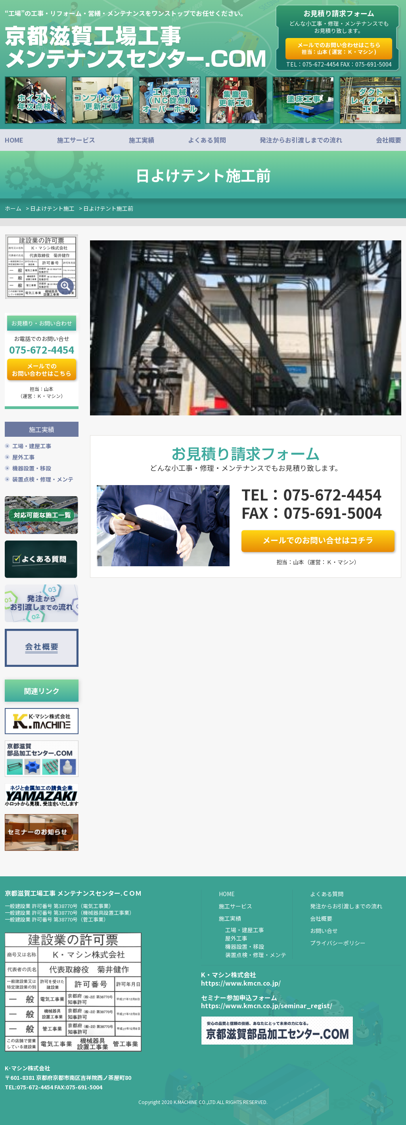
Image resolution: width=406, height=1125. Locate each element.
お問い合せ (324, 930)
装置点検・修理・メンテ (42, 478)
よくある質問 (207, 140)
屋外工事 (23, 456)
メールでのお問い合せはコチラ (317, 540)
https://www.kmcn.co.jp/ (241, 982)
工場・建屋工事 (31, 445)
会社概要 (388, 140)
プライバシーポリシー (338, 942)
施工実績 (141, 140)
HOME (14, 140)
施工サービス (76, 140)
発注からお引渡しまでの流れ (301, 140)
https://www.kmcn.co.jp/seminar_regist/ (266, 1005)
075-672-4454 (41, 349)
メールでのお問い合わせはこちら (339, 48)
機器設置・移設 (31, 467)
